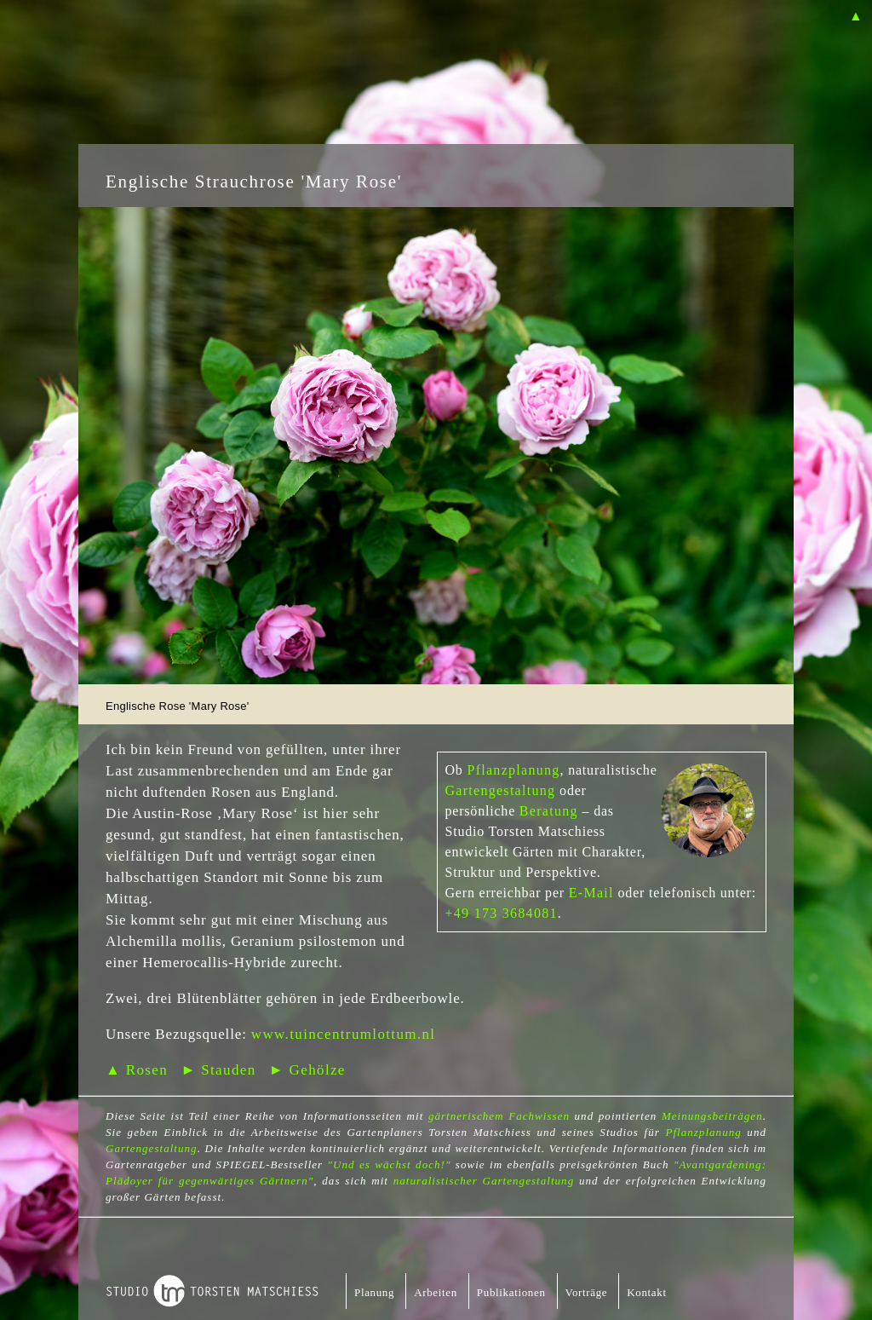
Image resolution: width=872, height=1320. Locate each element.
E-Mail (591, 892)
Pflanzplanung (513, 770)
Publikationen (511, 1292)
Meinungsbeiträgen (712, 1116)
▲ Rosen (137, 1070)
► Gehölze (307, 1070)
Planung (374, 1292)
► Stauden (218, 1070)
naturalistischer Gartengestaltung (483, 1180)
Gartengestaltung (500, 790)
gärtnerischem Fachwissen (499, 1116)
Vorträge (586, 1292)
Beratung (548, 811)
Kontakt (646, 1292)
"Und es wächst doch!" (389, 1164)
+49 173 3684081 (501, 913)
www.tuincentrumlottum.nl (343, 1034)
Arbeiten (435, 1292)
